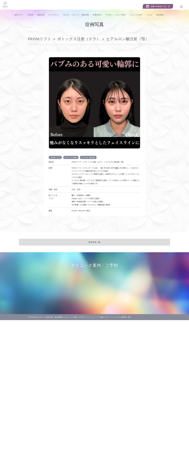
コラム (161, 14)
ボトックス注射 (72, 168)
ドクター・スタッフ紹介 (127, 14)
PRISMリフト (56, 168)
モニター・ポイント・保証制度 (87, 14)
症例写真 (52, 14)
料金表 (42, 14)
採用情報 (171, 14)
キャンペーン (65, 14)
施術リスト (30, 14)
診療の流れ (108, 14)
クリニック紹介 (147, 14)
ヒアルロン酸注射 (90, 168)
